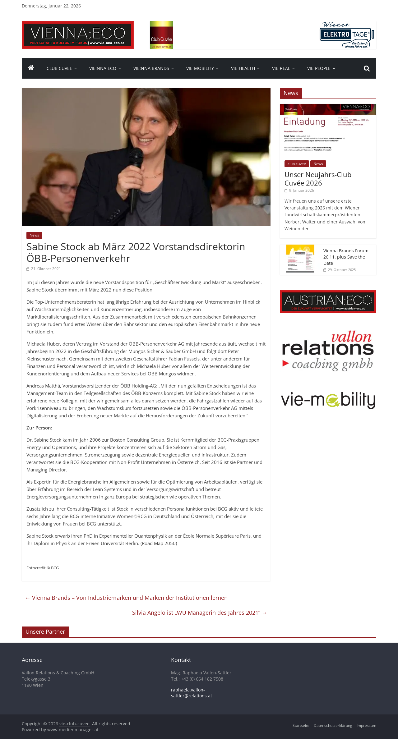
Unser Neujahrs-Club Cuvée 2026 (318, 178)
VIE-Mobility (200, 68)
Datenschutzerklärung (333, 725)
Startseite (301, 725)
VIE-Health (243, 68)
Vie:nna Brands (151, 68)
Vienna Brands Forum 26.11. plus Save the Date (345, 257)
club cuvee (297, 163)
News (34, 235)
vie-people (319, 68)
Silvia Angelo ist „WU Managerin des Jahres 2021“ (199, 612)
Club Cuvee (59, 68)
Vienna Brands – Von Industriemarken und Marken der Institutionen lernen (126, 597)
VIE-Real (281, 68)
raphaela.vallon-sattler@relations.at (191, 693)
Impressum (366, 725)
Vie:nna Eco (102, 68)
